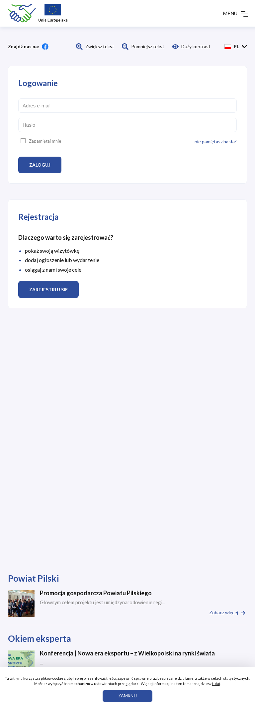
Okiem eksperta (39, 638)
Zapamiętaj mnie (41, 141)
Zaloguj (39, 165)
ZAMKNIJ (127, 695)
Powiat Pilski (33, 578)
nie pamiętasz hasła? (216, 141)
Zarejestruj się (48, 289)
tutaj (216, 683)
